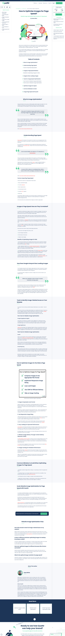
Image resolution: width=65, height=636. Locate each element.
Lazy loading (20, 426)
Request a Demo (59, 3)
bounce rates (40, 250)
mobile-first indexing (42, 255)
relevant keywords (32, 474)
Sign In (54, 3)
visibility (43, 422)
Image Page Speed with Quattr (30, 91)
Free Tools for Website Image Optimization (32, 81)
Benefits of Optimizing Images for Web (32, 72)
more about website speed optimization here (27, 175)
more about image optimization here (26, 128)
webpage (26, 219)
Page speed (20, 140)
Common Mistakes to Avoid (30, 88)
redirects (23, 184)
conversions (32, 153)
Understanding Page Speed (30, 65)
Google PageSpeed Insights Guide (59, 36)
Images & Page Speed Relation (30, 70)
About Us (50, 3)
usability (45, 311)
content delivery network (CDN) (23, 438)
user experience (29, 533)
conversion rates (26, 145)
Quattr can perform (21, 502)
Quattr (33, 162)
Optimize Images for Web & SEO (58, 30)
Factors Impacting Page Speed (30, 67)
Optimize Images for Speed (30, 85)
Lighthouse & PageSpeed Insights (27, 337)
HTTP (22, 191)
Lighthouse (19, 327)
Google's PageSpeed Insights (34, 246)
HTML (41, 417)
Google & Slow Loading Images (30, 76)
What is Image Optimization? (30, 62)
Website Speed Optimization (58, 31)
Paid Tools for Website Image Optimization (33, 82)
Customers (40, 3)
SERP (34, 287)
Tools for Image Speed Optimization (32, 79)
